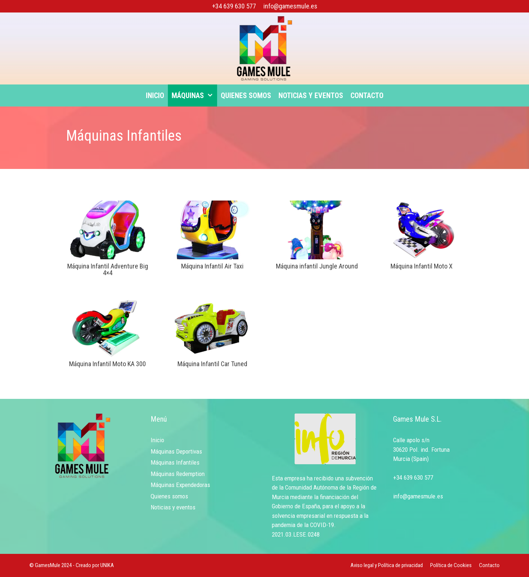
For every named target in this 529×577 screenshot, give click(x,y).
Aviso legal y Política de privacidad (386, 565)
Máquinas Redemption (178, 473)
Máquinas (194, 95)
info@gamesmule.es (290, 6)
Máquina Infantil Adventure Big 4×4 (107, 269)
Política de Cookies (451, 565)
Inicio (155, 95)
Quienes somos (246, 95)
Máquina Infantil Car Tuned (212, 364)
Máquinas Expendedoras (180, 484)
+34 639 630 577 (234, 6)
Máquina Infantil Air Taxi (212, 266)
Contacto (367, 95)
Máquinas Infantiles (175, 462)
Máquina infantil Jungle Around (317, 266)
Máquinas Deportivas (176, 451)
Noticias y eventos (310, 95)
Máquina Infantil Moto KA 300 (107, 364)
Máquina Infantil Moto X (422, 266)
